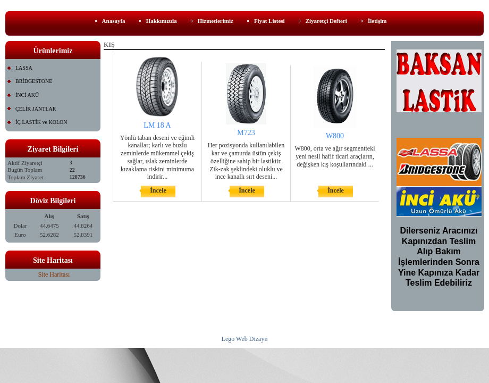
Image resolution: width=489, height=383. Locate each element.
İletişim (377, 21)
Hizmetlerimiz (215, 21)
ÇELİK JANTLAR (35, 109)
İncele (158, 190)
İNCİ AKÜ (27, 95)
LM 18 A (157, 125)
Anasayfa (113, 21)
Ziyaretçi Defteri (326, 21)
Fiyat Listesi (269, 21)
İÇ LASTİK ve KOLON (41, 122)
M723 (246, 133)
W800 (335, 136)
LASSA (23, 68)
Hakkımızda (161, 21)
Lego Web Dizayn (245, 339)
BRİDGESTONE (33, 81)
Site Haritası (54, 274)
